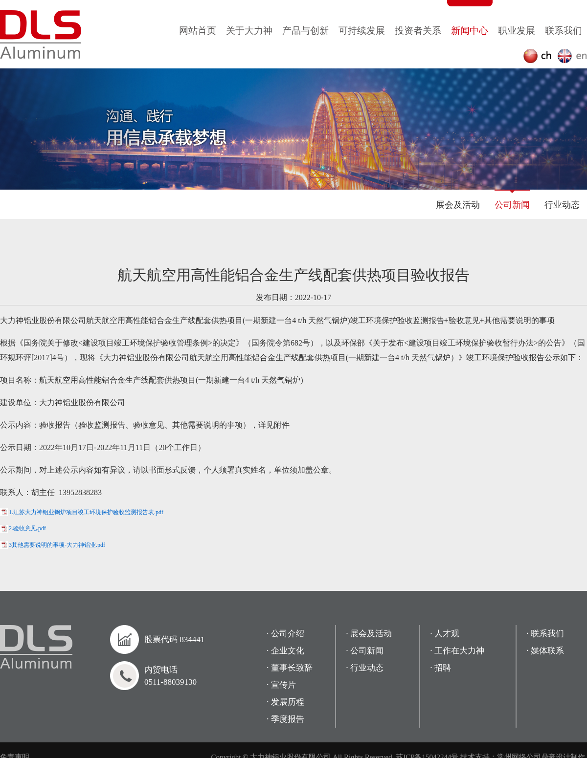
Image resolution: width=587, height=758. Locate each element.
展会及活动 (458, 205)
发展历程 (287, 702)
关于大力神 (249, 30)
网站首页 (197, 30)
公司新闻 (512, 205)
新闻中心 (469, 30)
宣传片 (283, 685)
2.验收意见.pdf (27, 528)
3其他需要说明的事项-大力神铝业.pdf (57, 544)
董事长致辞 (292, 667)
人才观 (446, 633)
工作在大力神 (459, 650)
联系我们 (563, 30)
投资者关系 (418, 30)
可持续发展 (362, 30)
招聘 (442, 667)
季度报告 (287, 719)
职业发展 (516, 30)
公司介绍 (287, 633)
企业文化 (287, 650)
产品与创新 (305, 30)
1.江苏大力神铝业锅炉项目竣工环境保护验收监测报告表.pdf (86, 512)
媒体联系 (547, 650)
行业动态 (562, 205)
